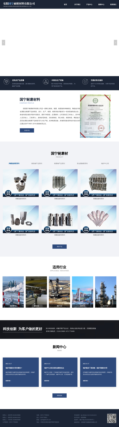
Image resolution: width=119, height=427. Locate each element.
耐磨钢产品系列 (59, 163)
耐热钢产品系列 (36, 163)
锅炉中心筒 (105, 163)
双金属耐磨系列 (82, 163)
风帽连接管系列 (14, 163)
